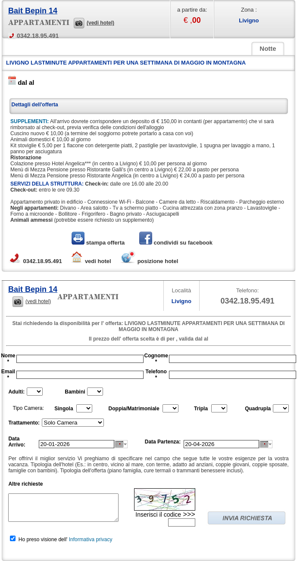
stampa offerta (99, 242)
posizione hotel (148, 261)
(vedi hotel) (100, 23)
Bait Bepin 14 (32, 10)
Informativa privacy (91, 539)
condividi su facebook (176, 242)
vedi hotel (90, 261)
